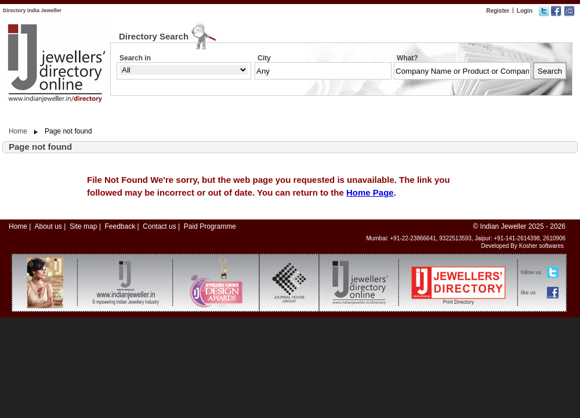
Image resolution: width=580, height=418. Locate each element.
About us (47, 226)
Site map (83, 226)
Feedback (119, 226)
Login (524, 11)
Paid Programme (210, 226)
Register (497, 11)
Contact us (159, 226)
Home (18, 131)
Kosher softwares (541, 246)
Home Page (370, 192)
